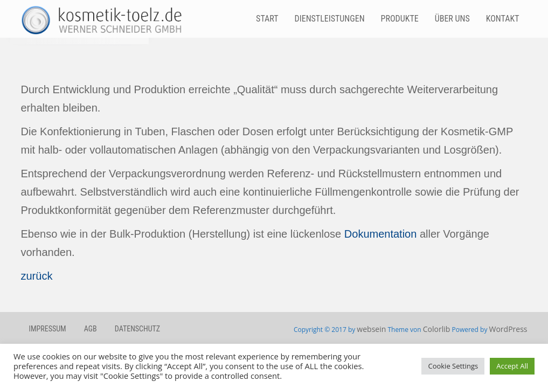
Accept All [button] (512, 366)
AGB (90, 328)
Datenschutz (137, 328)
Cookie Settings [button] (453, 366)
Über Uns (452, 18)
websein (371, 329)
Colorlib (436, 329)
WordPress (508, 329)
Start (267, 18)
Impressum (47, 328)
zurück (37, 276)
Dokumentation (380, 234)
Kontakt (502, 18)
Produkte (400, 18)
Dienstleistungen (330, 18)
